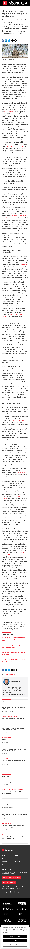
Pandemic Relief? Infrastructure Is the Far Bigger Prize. (13, 653)
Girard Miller (15, 681)
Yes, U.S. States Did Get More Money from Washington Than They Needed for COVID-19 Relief (14, 639)
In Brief (4, 726)
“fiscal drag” (21, 472)
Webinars (4, 858)
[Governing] (8, 904)
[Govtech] (22, 904)
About (17, 855)
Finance (4, 8)
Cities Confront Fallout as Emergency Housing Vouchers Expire (14, 815)
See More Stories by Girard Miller (14, 694)
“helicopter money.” (19, 420)
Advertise (17, 864)
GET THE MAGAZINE (9, 882)
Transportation (6, 823)
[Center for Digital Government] (8, 915)
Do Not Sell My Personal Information (11, 888)
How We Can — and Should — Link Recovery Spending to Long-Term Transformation (14, 660)
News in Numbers (6, 737)
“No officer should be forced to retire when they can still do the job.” (14, 750)
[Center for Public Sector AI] (8, 920)
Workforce (5, 758)
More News (15, 770)
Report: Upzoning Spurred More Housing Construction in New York (13, 728)
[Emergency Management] (22, 920)
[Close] (27, 927)
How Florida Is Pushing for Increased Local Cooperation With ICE (13, 837)
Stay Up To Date (6, 869)
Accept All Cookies (15, 936)
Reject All (15, 940)
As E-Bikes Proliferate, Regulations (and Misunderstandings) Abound (13, 826)
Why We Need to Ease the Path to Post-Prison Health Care (15, 707)
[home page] (15, 3)
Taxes (6, 674)
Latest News (6, 702)
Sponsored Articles (7, 864)
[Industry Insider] (8, 909)
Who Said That (6, 747)
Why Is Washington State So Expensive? (13, 718)
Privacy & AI (18, 858)
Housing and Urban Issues (9, 716)
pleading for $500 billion (14, 146)
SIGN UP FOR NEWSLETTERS (11, 877)
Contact (17, 861)
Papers (3, 855)
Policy (3, 705)
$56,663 (4, 739)
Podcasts (4, 861)
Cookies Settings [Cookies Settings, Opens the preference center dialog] (15, 944)
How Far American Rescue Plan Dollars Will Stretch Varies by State (14, 646)
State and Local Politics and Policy (12, 789)
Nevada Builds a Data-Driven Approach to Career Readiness (14, 761)
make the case (9, 112)
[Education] (22, 915)
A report (24, 265)
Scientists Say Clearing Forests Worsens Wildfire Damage (13, 792)
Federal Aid (12, 674)
